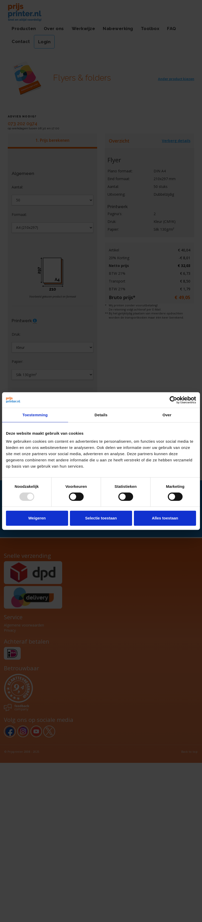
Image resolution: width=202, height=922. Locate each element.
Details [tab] (101, 415)
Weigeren (37, 518)
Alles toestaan (165, 518)
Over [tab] (166, 415)
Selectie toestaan (101, 518)
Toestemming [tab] (35, 415)
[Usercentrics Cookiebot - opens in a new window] (173, 400)
